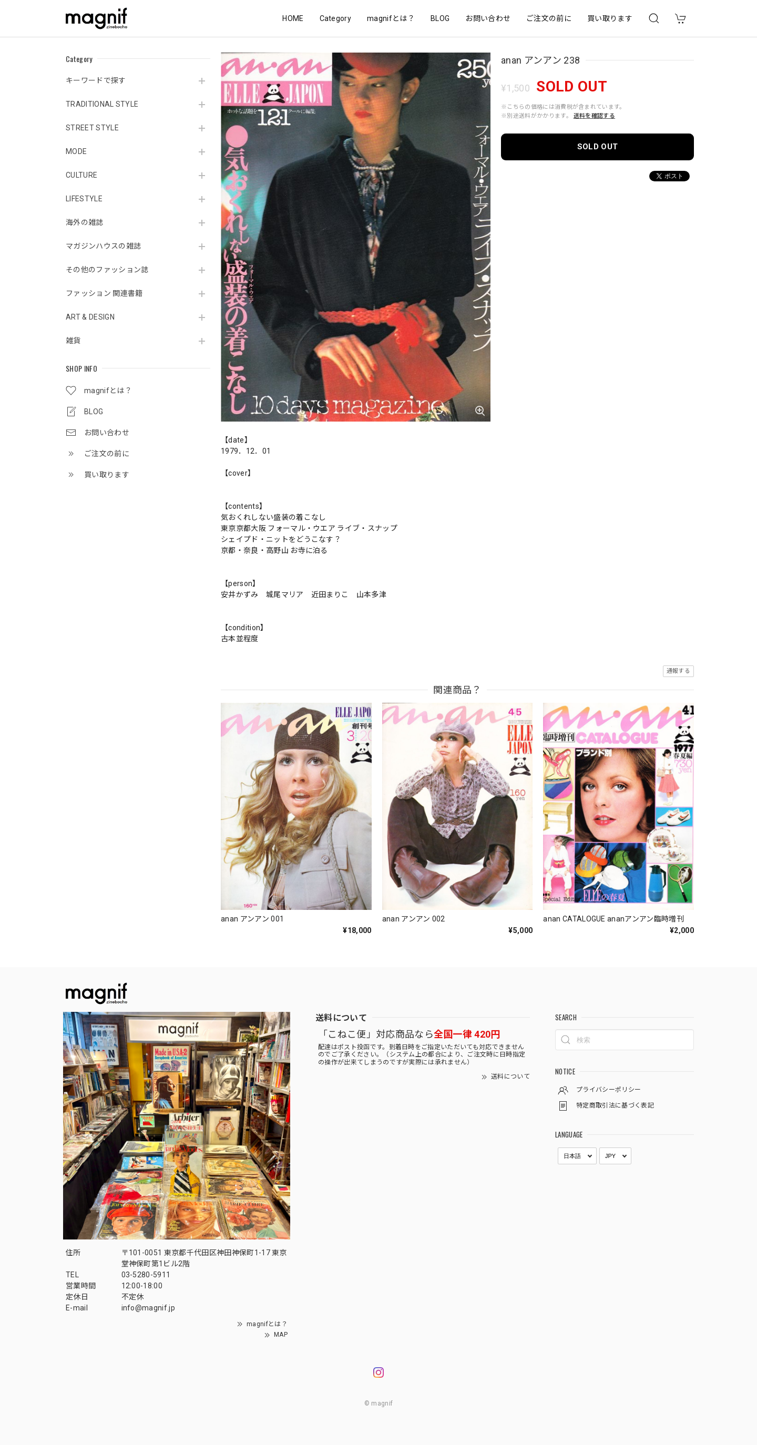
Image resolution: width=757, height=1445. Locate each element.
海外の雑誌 (85, 222)
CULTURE (81, 175)
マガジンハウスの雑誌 (103, 246)
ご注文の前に (548, 18)
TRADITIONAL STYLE (102, 104)
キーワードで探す (96, 80)
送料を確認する (594, 115)
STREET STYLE (92, 128)
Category (336, 18)
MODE (76, 151)
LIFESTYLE (84, 198)
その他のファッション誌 (107, 269)
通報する (678, 671)
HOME (292, 18)
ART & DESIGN (90, 317)
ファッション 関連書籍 (104, 293)
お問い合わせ (487, 18)
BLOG (440, 18)
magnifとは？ (391, 18)
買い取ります (609, 18)
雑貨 (73, 340)
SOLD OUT (597, 146)
